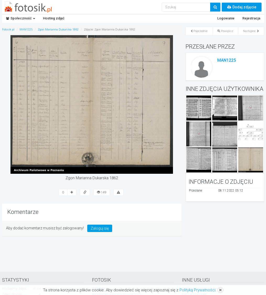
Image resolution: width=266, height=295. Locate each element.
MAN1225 (226, 60)
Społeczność (20, 18)
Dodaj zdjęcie (241, 7)
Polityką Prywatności (197, 290)
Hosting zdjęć (53, 18)
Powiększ (225, 31)
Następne (251, 31)
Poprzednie (199, 31)
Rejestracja (251, 18)
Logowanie (226, 18)
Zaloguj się (100, 228)
